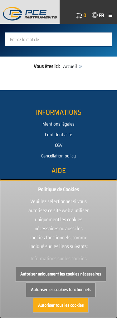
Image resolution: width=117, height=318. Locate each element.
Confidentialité (58, 134)
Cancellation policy (58, 156)
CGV (58, 145)
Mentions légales (58, 124)
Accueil (70, 66)
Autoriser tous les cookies (61, 305)
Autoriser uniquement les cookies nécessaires (60, 274)
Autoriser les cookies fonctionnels (60, 289)
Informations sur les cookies (59, 258)
